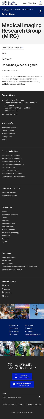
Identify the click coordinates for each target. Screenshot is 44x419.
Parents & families (8, 134)
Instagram (14, 331)
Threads (13, 334)
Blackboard (6, 236)
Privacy (13, 404)
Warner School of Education (12, 173)
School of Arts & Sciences (11, 155)
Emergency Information (34, 404)
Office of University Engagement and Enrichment (19, 267)
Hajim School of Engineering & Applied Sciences (17, 10)
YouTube (29, 325)
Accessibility (6, 260)
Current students (8, 131)
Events (6, 289)
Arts (5, 296)
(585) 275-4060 (11, 114)
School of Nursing (8, 167)
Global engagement (9, 257)
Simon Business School (10, 170)
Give (34, 3)
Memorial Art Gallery (9, 196)
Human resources (8, 224)
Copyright (21, 404)
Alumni (4, 140)
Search (4, 393)
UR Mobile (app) (7, 227)
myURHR (5, 239)
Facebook (13, 325)
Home (4, 53)
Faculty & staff (7, 137)
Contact (4, 218)
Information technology (10, 233)
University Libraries (9, 193)
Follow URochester (32, 334)
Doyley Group (8, 14)
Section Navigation (12, 48)
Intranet (4, 212)
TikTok (28, 328)
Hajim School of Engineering (12, 158)
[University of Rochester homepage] (9, 3)
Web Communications (10, 215)
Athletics (6, 292)
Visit (30, 3)
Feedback (5, 404)
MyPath (4, 242)
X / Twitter (14, 328)
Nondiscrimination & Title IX (12, 270)
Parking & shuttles (8, 230)
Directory (5, 221)
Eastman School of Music (11, 161)
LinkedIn (29, 331)
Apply (25, 3)
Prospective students (9, 128)
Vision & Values (7, 264)
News (5, 285)
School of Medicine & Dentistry (13, 164)
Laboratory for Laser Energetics (13, 177)
